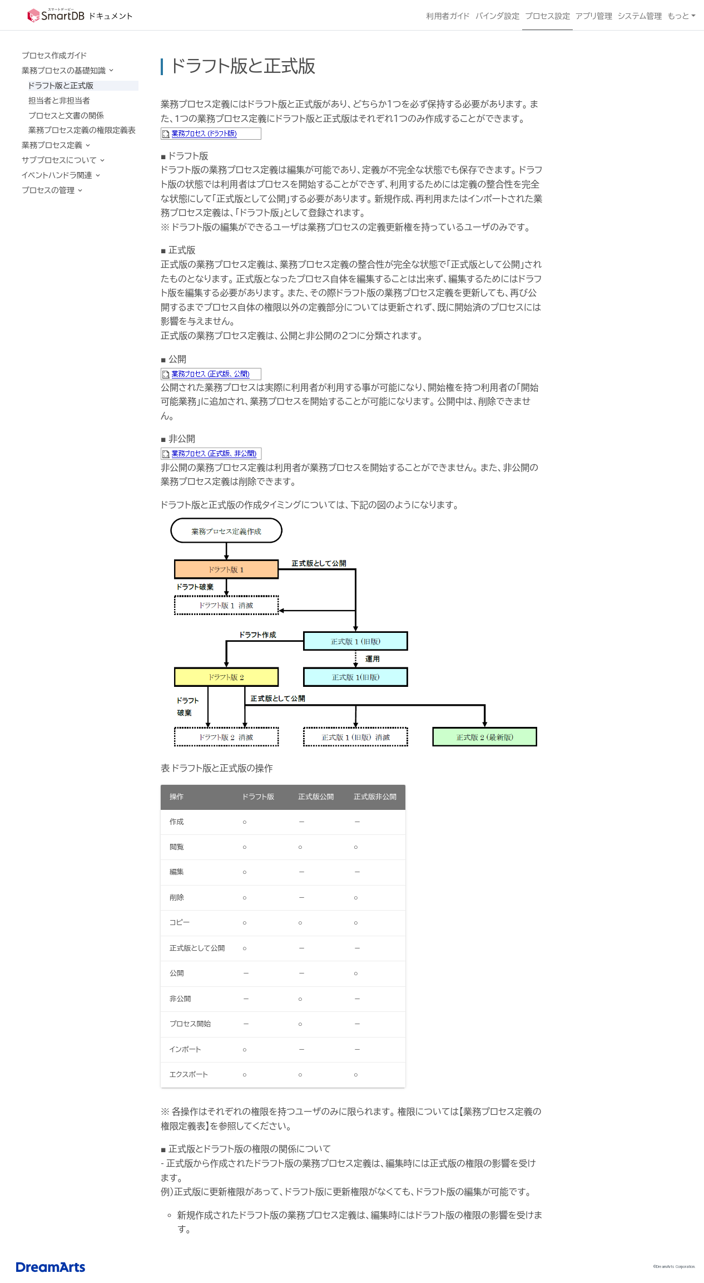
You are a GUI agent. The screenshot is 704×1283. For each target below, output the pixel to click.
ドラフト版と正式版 (60, 85)
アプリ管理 (594, 16)
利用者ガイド (448, 16)
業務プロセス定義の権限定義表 (82, 130)
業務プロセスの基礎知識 (64, 70)
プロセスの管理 (49, 190)
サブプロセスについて (60, 160)
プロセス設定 (547, 16)
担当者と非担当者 (59, 100)
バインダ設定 (497, 16)
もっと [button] (678, 16)
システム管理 (640, 16)
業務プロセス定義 (53, 145)
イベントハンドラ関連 (58, 175)
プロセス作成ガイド (54, 55)
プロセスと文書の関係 (66, 115)
